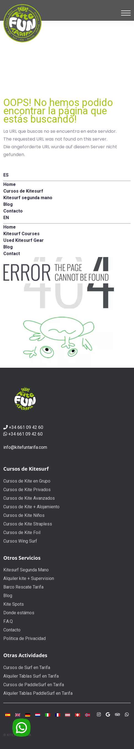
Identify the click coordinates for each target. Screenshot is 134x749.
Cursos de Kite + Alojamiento (31, 506)
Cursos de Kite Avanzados (29, 498)
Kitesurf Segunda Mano (26, 569)
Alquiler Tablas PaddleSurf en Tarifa (38, 693)
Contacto (11, 630)
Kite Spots (13, 604)
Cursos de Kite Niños (24, 515)
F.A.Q (8, 621)
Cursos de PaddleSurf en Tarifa (33, 684)
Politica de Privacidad (24, 638)
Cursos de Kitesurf (26, 468)
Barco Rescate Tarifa (23, 587)
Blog (7, 595)
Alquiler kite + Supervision (28, 578)
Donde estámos (18, 612)
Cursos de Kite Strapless (27, 524)
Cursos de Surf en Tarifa (26, 667)
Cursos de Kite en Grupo (26, 481)
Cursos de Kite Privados (27, 489)
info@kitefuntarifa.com (25, 447)
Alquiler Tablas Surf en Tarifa (31, 676)
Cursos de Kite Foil (21, 532)
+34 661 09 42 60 (26, 427)
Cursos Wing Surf (20, 541)
